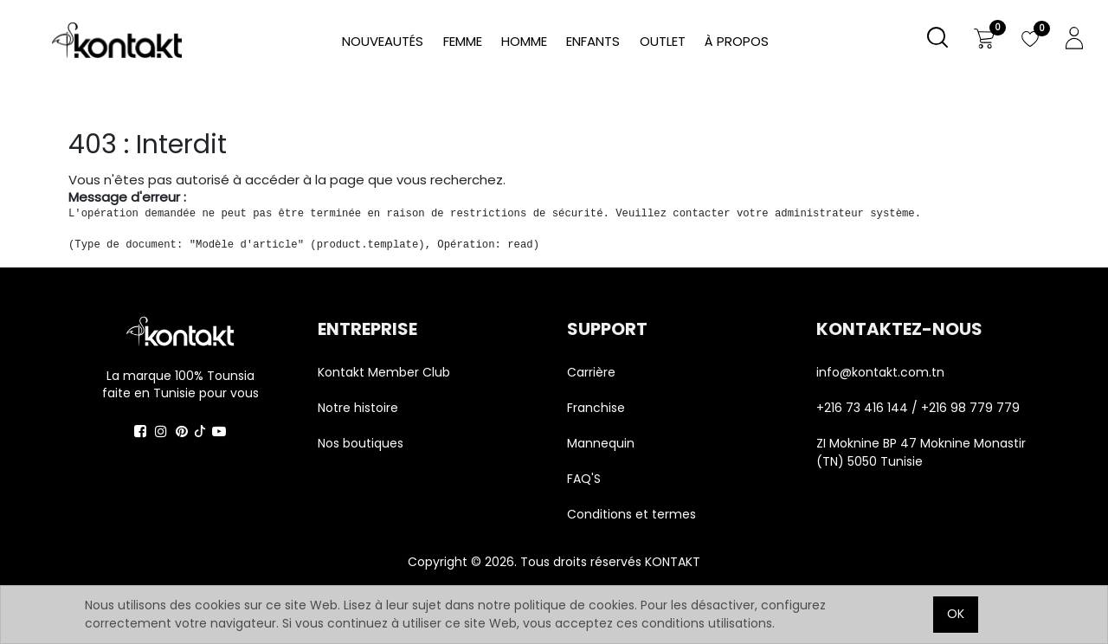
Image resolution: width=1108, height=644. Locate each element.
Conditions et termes (631, 514)
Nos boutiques (360, 443)
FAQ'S (584, 478)
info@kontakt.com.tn (882, 372)
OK (955, 613)
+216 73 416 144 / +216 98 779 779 (918, 407)
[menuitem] (736, 42)
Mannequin (602, 443)
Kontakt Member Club (384, 372)
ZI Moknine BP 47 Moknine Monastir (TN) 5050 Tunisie (921, 452)
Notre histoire (358, 407)
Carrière (591, 372)
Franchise (596, 407)
